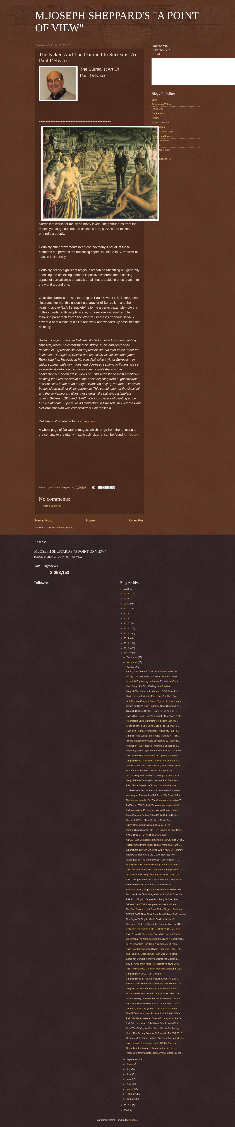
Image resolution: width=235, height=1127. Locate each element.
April (129, 1084)
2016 (127, 628)
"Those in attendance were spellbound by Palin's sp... (153, 740)
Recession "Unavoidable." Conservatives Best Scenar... (154, 1053)
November (132, 662)
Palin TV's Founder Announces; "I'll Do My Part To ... (152, 731)
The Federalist (159, 113)
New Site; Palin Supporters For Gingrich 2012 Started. (153, 750)
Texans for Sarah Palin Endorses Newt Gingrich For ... (153, 706)
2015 (127, 633)
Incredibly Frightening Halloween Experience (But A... (153, 681)
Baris (154, 99)
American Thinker (161, 122)
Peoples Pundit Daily (162, 131)
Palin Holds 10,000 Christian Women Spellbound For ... (154, 968)
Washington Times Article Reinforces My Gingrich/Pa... (154, 795)
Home (90, 520)
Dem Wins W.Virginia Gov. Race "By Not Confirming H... (154, 1028)
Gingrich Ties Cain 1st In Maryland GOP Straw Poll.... (153, 691)
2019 (127, 613)
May (128, 1079)
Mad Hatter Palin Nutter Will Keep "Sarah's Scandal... (153, 864)
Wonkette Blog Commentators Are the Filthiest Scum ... (154, 998)
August (130, 1064)
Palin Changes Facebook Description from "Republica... (154, 879)
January (130, 1099)
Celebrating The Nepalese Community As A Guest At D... (155, 939)
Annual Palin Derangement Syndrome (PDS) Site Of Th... (155, 839)
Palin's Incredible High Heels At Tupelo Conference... (153, 755)
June (129, 1074)
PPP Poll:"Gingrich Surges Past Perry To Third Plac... (153, 899)
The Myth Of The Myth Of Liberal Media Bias (149, 820)
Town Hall (157, 145)
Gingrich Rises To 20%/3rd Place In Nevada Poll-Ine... (153, 760)
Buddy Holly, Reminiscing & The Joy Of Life (148, 825)
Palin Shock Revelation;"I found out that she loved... (152, 785)
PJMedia (156, 154)
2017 (127, 623)
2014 (127, 638)
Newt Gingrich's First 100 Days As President (148, 686)
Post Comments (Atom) (61, 527)
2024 (127, 588)
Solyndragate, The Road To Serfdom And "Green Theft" (154, 983)
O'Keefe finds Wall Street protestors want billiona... (152, 904)
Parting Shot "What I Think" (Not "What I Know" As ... (153, 671)
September (132, 1059)
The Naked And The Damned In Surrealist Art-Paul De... (154, 924)
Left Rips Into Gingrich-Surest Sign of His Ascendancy (153, 701)
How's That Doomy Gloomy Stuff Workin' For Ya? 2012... (155, 1033)
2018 (127, 618)
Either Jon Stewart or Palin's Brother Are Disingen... (152, 958)
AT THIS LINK (87, 421)
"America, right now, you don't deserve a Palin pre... (152, 1008)
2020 (127, 608)
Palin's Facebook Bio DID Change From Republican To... (155, 869)
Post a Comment (52, 505)
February (131, 1094)
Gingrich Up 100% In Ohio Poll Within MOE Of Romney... (155, 850)
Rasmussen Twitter (161, 104)
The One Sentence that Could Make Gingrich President (154, 909)
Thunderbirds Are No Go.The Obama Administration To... (155, 800)
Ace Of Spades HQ (161, 159)
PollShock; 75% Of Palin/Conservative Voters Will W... (153, 805)
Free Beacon (158, 127)
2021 (127, 603)
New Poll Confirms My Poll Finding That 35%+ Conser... (154, 765)
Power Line (157, 108)
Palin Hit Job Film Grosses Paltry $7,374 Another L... (153, 1043)
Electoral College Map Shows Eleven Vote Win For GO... (155, 889)
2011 (127, 653)
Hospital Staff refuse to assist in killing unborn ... (150, 770)
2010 (127, 1105)
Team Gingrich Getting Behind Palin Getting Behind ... (153, 815)
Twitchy (155, 117)
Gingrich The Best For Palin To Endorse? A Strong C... (153, 988)
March (129, 1089)
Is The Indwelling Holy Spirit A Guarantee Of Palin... (152, 944)
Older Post (136, 520)
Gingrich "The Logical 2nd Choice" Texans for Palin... (153, 735)
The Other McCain (161, 149)
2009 (127, 1110)
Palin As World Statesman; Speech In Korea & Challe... (154, 934)
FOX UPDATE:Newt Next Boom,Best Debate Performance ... (157, 914)
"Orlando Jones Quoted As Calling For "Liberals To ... (153, 726)
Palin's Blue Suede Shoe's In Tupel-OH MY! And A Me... (154, 716)
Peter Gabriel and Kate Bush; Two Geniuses (148, 884)
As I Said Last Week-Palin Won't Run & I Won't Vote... (153, 1023)
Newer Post (43, 520)
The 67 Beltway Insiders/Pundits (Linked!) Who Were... (154, 1013)
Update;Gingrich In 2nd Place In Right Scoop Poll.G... (153, 775)
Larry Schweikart (160, 140)
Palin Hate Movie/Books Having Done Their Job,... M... (154, 949)
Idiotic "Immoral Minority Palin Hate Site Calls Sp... (152, 696)
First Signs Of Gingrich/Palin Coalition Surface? (150, 919)
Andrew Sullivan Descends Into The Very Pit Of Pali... (153, 1003)
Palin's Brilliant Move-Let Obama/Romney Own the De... (154, 1018)
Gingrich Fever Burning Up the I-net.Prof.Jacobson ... (153, 780)
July (128, 1069)
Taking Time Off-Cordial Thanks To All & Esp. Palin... (152, 676)
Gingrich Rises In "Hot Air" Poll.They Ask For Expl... (152, 978)
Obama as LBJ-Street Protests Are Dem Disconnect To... (155, 1038)
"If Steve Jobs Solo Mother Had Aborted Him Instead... (153, 790)
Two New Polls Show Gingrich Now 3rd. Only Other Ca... (155, 894)
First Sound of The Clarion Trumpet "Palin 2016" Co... (153, 993)
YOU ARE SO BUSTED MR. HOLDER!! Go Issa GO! (153, 929)
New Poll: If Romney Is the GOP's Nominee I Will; (151, 854)
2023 (127, 593)
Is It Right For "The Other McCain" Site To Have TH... (153, 859)
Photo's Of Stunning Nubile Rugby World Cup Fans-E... (154, 845)
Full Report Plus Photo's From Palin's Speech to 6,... (152, 745)
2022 (127, 598)
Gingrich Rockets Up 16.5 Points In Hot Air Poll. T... (152, 711)
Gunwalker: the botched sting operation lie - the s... (152, 1048)
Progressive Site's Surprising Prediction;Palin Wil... (152, 720)
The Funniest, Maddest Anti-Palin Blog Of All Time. (152, 953)
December (132, 657)
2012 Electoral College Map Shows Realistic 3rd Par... (153, 874)
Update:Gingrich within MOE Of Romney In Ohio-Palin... (154, 830)
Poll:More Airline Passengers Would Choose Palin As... (154, 810)
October (130, 667)
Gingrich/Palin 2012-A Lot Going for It (145, 973)
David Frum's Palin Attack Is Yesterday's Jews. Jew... (153, 963)
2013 (127, 643)
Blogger (133, 1120)
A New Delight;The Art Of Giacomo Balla (146, 835)
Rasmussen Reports (162, 136)
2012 (127, 648)
